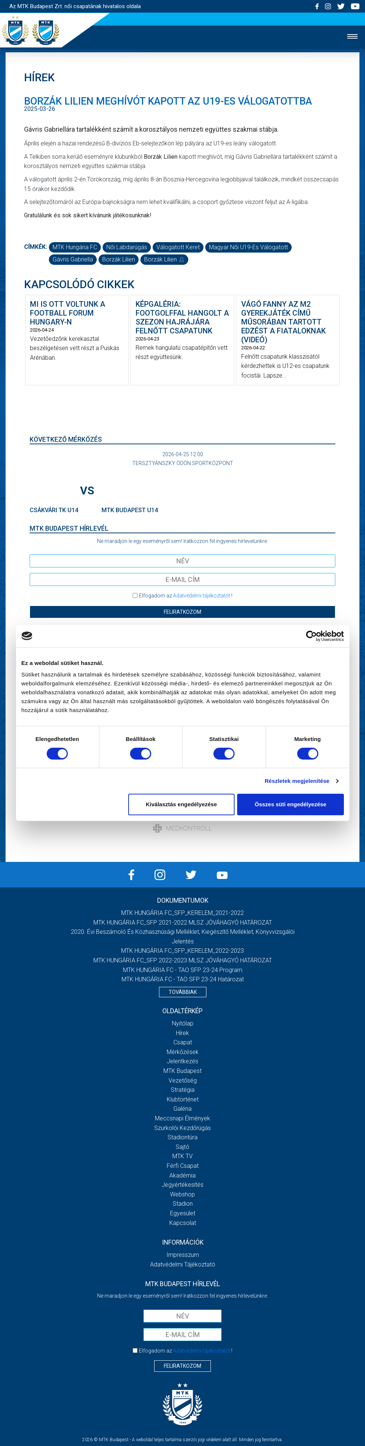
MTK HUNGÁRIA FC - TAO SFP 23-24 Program (182, 970)
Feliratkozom (182, 612)
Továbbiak (183, 992)
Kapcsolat (182, 1222)
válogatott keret (178, 247)
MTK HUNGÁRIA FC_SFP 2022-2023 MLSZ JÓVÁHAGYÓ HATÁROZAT (182, 960)
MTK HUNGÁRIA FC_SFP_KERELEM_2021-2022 (182, 912)
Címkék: (35, 246)
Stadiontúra (182, 1137)
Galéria (182, 1108)
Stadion (183, 1203)
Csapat (182, 1042)
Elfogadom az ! (185, 596)
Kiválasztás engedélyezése (181, 804)
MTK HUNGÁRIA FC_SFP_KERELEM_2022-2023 (182, 950)
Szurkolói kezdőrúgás (182, 1128)
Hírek (182, 1033)
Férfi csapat (183, 1165)
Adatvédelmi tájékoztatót (201, 596)
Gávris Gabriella (73, 259)
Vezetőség (183, 1080)
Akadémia (182, 1175)
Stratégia (183, 1089)
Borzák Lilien (118, 259)
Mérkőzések (183, 1051)
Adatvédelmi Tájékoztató (182, 1264)
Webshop (182, 1194)
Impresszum (182, 1254)
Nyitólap (182, 1023)
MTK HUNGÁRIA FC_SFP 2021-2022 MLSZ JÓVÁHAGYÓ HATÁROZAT (182, 922)
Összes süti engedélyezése (290, 804)
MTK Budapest (182, 1070)
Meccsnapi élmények (182, 1118)
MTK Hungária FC (75, 247)
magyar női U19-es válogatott (248, 247)
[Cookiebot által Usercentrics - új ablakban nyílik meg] (311, 636)
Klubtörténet (183, 1099)
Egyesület (182, 1213)
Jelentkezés (182, 1061)
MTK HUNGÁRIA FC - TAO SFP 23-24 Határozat (183, 979)
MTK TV (182, 1156)
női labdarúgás (126, 247)
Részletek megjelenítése (297, 781)
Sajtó (182, 1146)
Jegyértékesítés (182, 1184)
